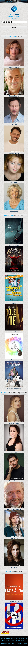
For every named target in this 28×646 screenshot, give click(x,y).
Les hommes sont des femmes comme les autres (14, 302)
